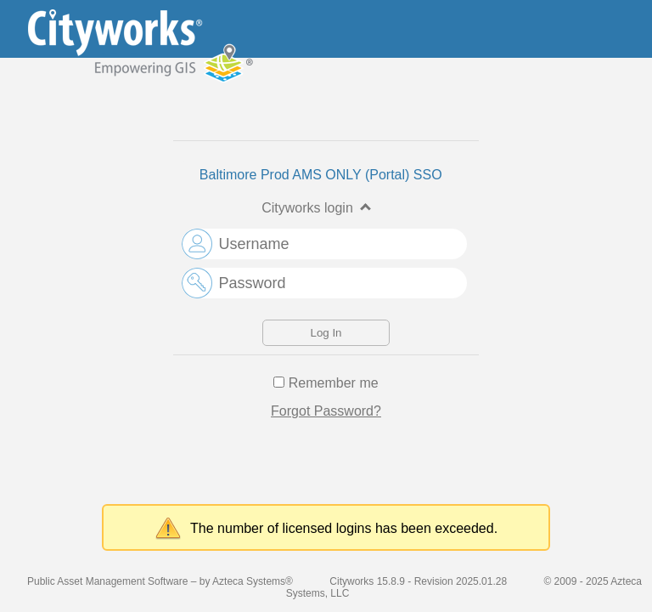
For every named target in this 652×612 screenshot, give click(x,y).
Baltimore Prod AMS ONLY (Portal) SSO (321, 174)
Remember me (334, 383)
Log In (325, 332)
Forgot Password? (326, 411)
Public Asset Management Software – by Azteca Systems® (160, 581)
